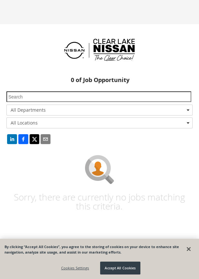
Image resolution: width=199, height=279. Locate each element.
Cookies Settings (75, 267)
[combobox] (99, 110)
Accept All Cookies (120, 267)
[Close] (189, 249)
